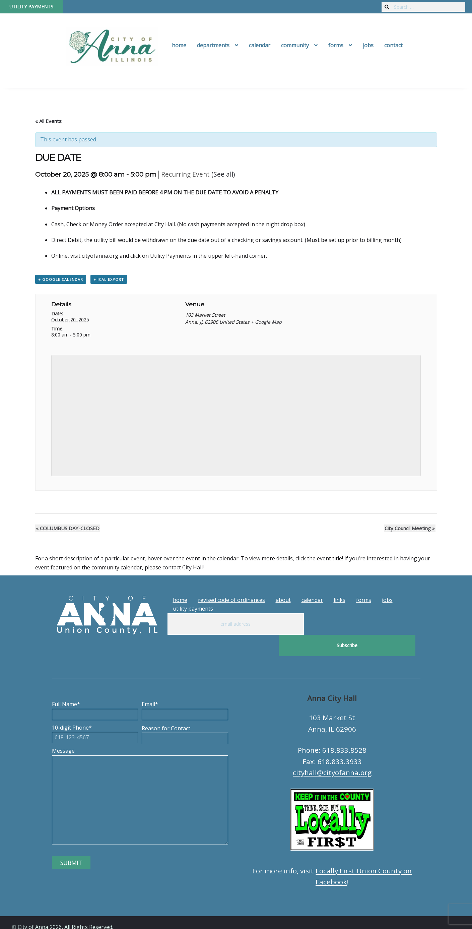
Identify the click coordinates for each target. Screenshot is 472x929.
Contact (393, 45)
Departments (213, 45)
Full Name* (95, 687)
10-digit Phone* (95, 711)
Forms (335, 45)
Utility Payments (31, 6)
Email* (185, 687)
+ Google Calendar (60, 279)
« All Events (48, 121)
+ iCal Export (108, 279)
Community (295, 45)
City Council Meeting (410, 528)
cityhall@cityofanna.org (332, 751)
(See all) (223, 174)
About (283, 600)
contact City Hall (182, 567)
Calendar (259, 45)
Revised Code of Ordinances (231, 600)
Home (179, 45)
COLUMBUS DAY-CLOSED (67, 528)
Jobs (368, 45)
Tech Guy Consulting (143, 918)
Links (339, 600)
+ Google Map (266, 322)
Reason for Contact (185, 712)
